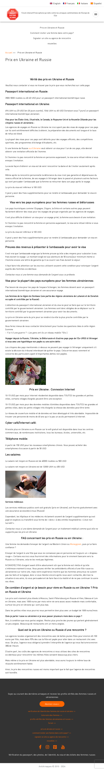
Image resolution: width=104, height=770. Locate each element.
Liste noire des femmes (50, 715)
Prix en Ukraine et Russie (52, 27)
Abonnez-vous (51, 704)
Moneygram (75, 544)
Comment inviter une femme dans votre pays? (52, 33)
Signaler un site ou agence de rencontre (52, 38)
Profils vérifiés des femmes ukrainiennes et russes (50, 719)
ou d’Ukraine (35, 148)
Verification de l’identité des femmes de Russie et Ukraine (50, 711)
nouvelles (52, 43)
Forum (50, 723)
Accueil (8, 52)
